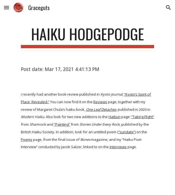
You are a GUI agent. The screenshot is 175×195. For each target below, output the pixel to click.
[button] (6, 7)
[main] (87, 36)
